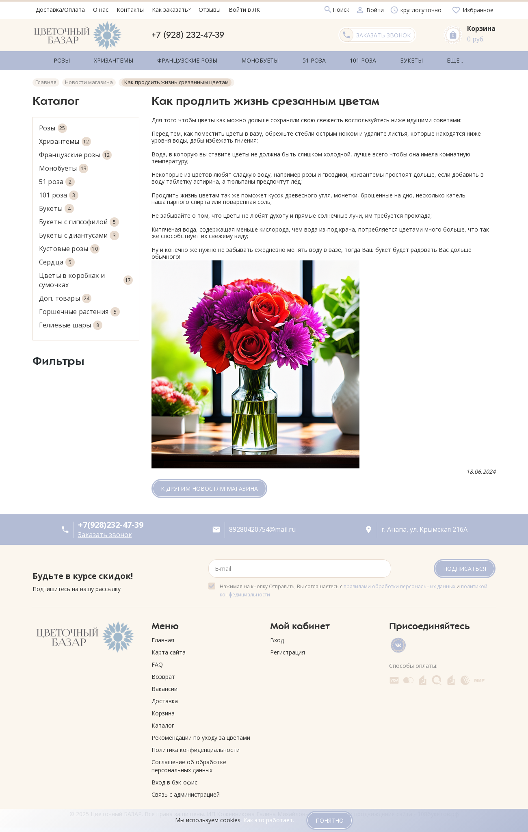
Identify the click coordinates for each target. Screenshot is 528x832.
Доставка (164, 698)
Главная (162, 637)
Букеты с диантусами (79, 232)
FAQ (157, 661)
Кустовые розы (69, 246)
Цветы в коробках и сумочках (86, 277)
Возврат (163, 674)
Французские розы (75, 152)
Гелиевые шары (70, 322)
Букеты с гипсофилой (79, 219)
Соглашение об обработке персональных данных (188, 763)
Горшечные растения (79, 309)
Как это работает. (268, 820)
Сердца (57, 259)
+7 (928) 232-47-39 (187, 35)
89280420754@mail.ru (262, 526)
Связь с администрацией (185, 791)
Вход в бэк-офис (174, 779)
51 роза (57, 179)
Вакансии (164, 686)
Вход (277, 637)
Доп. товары (65, 295)
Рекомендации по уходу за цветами (200, 735)
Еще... (412, 59)
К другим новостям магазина (209, 486)
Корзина (163, 710)
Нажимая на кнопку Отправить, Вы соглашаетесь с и (353, 587)
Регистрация (287, 649)
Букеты (56, 205)
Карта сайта (168, 649)
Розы (53, 125)
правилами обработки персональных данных (399, 583)
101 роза (58, 192)
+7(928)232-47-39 (110, 522)
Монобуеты (63, 165)
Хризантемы (65, 138)
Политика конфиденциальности (195, 747)
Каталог (162, 722)
